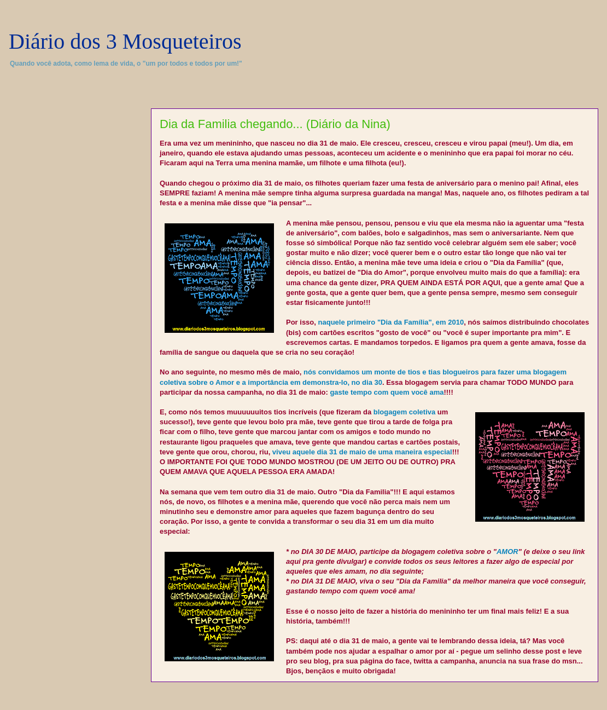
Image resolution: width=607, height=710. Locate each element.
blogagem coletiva (404, 412)
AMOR (507, 551)
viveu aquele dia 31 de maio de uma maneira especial (362, 452)
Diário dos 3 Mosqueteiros (125, 41)
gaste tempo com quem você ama (386, 392)
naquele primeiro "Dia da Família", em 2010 (391, 322)
